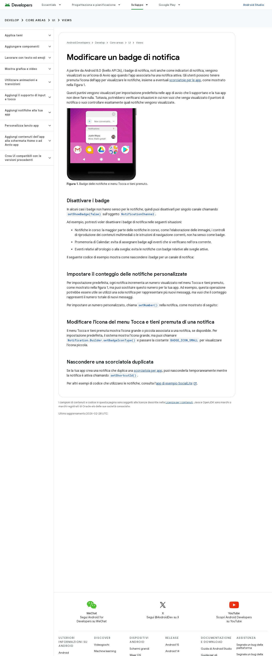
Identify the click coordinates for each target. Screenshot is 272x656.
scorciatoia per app (148, 371)
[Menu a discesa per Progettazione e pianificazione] (121, 5)
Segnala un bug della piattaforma (249, 646)
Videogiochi (101, 644)
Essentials (49, 5)
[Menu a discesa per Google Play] (181, 5)
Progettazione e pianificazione (94, 5)
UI (54, 20)
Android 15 (172, 644)
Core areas (36, 20)
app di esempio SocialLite (174, 383)
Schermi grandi (139, 648)
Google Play (167, 5)
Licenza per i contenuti (179, 402)
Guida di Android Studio (216, 648)
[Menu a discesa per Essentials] (61, 5)
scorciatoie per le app (185, 80)
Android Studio (253, 5)
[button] (23, 35)
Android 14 (172, 651)
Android (64, 652)
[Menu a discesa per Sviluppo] (148, 5)
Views (67, 20)
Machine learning (105, 651)
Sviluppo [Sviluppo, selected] (137, 5)
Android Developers (78, 42)
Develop (12, 20)
